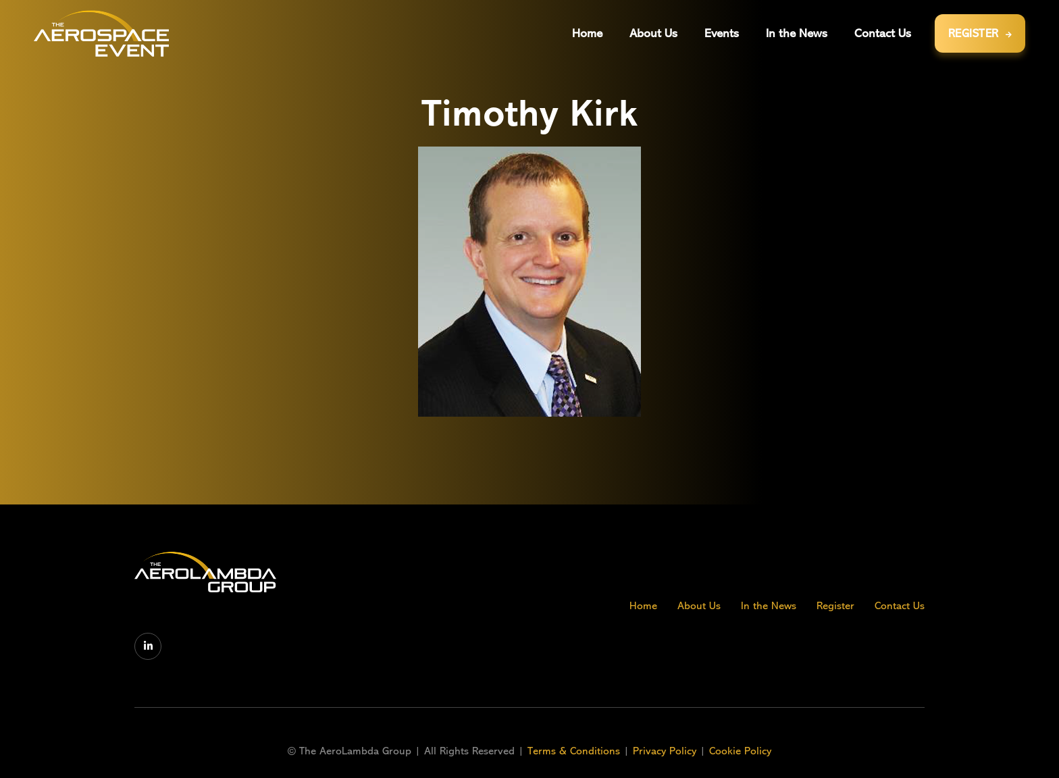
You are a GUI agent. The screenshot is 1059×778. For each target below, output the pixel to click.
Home (643, 606)
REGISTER (980, 33)
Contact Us (900, 606)
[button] (721, 33)
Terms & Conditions (575, 751)
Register (835, 606)
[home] (101, 33)
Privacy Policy (664, 751)
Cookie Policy (740, 751)
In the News (768, 606)
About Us (699, 606)
